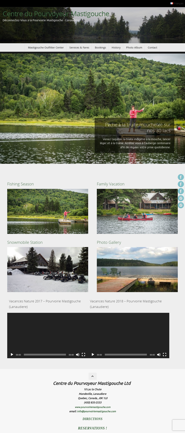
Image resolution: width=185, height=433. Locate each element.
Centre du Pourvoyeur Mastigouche (56, 13)
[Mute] (77, 354)
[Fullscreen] (83, 354)
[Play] (12, 354)
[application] (47, 335)
